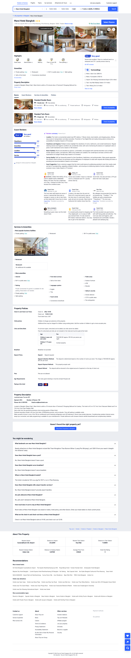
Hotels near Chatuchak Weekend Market (60, 585)
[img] (34, 39)
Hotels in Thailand (86, 529)
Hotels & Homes (22, 3)
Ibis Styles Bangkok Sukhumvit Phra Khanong (92, 571)
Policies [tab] (53, 95)
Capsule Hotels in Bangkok (32, 596)
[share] (127, 642)
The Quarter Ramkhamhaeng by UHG (47, 568)
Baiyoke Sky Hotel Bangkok (20, 571)
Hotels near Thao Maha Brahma (81, 582)
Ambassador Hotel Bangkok (92, 568)
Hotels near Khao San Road (49, 582)
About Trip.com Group (41, 637)
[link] (95, 3)
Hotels (77, 529)
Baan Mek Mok (68, 575)
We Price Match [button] (95, 23)
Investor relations (62, 614)
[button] (71, 3)
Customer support (18, 614)
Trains (40, 3)
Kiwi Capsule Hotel (72, 571)
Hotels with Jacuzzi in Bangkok (43, 600)
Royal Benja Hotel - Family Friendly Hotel (71, 568)
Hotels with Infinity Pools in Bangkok (82, 596)
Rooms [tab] (16, 95)
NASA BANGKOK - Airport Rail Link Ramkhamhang (27, 575)
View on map (88, 88)
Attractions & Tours (61, 3)
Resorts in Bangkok (18, 596)
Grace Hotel (109, 571)
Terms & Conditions (40, 623)
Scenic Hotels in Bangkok (63, 596)
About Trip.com (39, 614)
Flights (33, 3)
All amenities (17, 77)
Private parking (19, 233)
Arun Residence (58, 575)
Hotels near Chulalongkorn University (83, 585)
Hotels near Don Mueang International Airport (25, 589)
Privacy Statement (40, 626)
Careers (37, 620)
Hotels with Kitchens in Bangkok (103, 596)
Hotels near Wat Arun (64, 582)
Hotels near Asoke (45, 589)
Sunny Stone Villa (47, 575)
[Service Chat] (127, 648)
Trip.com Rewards (62, 617)
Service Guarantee (18, 617)
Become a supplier (62, 629)
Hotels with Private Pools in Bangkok (23, 600)
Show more (17, 87)
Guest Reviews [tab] (26, 95)
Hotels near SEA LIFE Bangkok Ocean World (103, 582)
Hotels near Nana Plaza (33, 582)
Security (59, 632)
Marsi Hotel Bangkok (24, 20)
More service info (17, 620)
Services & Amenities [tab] (41, 95)
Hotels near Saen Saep (19, 582)
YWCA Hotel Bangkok (80, 575)
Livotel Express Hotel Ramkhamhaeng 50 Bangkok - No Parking (48, 571)
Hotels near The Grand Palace (21, 585)
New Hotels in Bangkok (48, 596)
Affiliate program (62, 620)
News (36, 617)
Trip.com (71, 529)
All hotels (59, 626)
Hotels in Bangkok (98, 529)
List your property (62, 623)
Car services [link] (48, 3)
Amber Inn (90, 575)
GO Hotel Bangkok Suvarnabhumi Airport (24, 568)
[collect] (127, 635)
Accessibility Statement (41, 629)
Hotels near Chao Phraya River (39, 585)
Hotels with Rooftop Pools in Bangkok (64, 600)
